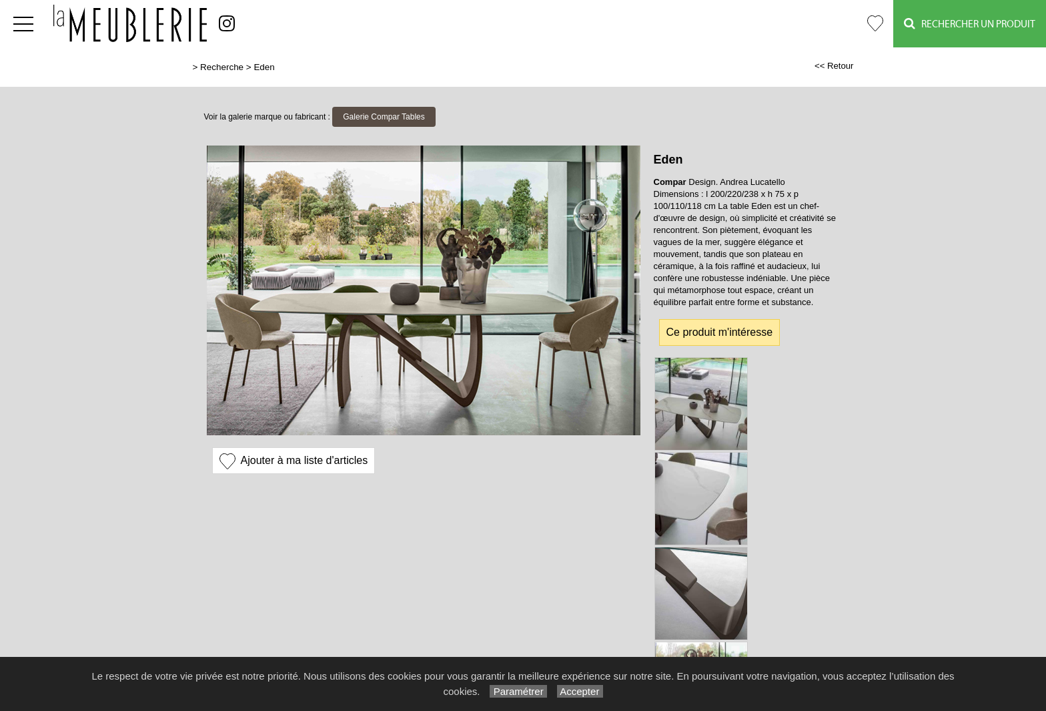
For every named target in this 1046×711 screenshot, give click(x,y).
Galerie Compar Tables (384, 117)
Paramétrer (518, 691)
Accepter (580, 691)
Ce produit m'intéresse (719, 332)
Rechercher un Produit (969, 23)
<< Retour (834, 66)
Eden (263, 67)
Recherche (221, 67)
